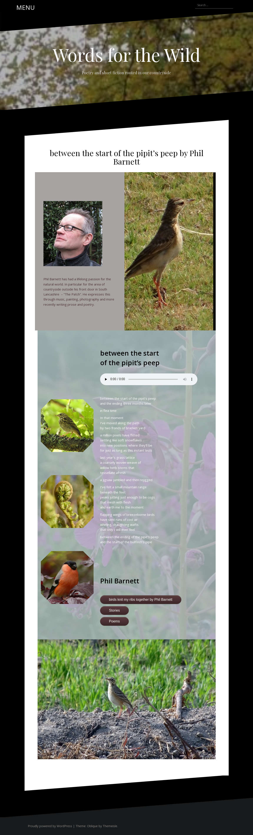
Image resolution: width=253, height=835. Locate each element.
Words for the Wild (126, 54)
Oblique (92, 826)
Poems (114, 621)
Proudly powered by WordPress (50, 826)
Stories (114, 610)
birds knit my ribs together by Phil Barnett (140, 599)
